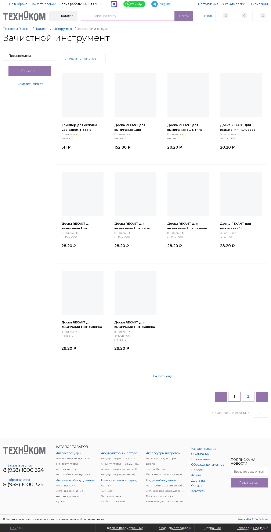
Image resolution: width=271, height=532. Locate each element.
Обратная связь (17, 480)
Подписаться (249, 483)
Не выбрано (16, 4)
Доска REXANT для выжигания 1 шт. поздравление (235, 228)
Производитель (30, 56)
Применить (29, 71)
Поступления (208, 4)
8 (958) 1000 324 (23, 470)
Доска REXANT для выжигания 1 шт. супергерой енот (76, 228)
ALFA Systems (260, 519)
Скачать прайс (234, 4)
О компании (258, 4)
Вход (208, 16)
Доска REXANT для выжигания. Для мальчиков (129, 129)
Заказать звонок (43, 4)
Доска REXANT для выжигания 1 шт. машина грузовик (134, 327)
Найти (184, 16)
